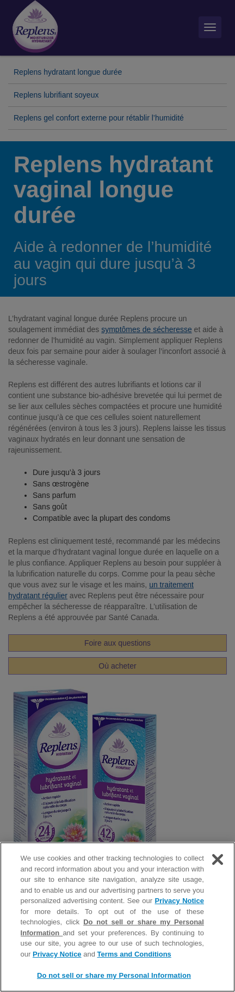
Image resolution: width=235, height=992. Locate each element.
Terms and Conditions (134, 955)
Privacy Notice (179, 901)
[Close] (218, 860)
